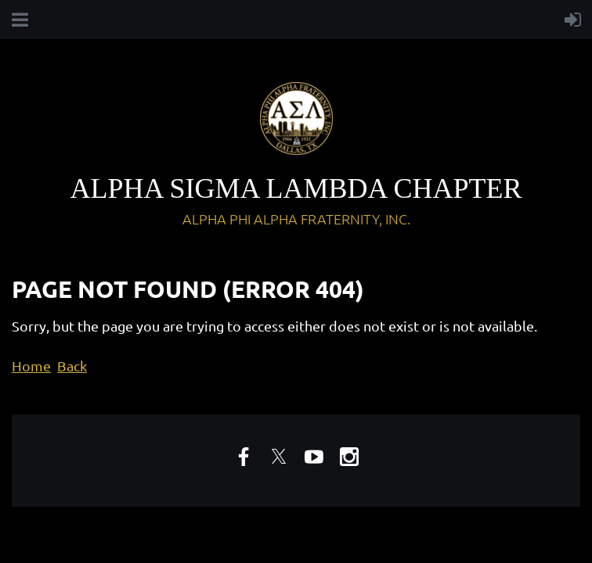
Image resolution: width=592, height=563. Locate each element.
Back (72, 365)
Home (31, 365)
